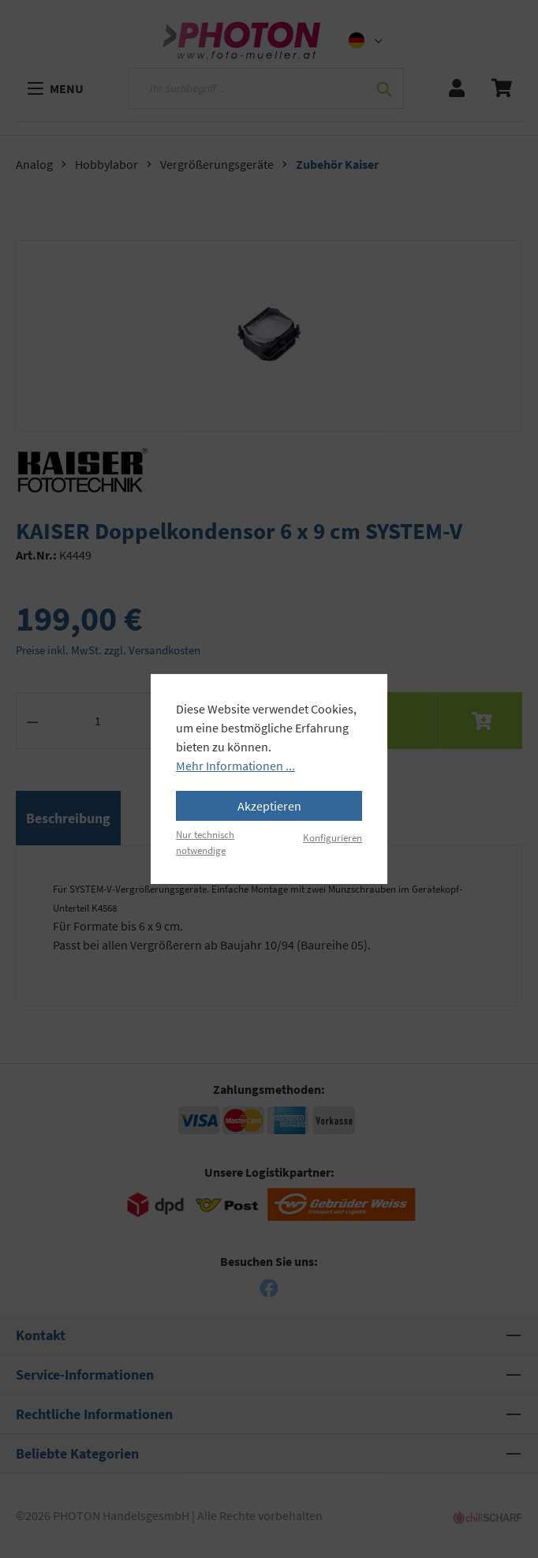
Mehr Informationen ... (235, 765)
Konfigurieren (332, 837)
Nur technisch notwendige (205, 842)
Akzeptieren (269, 806)
